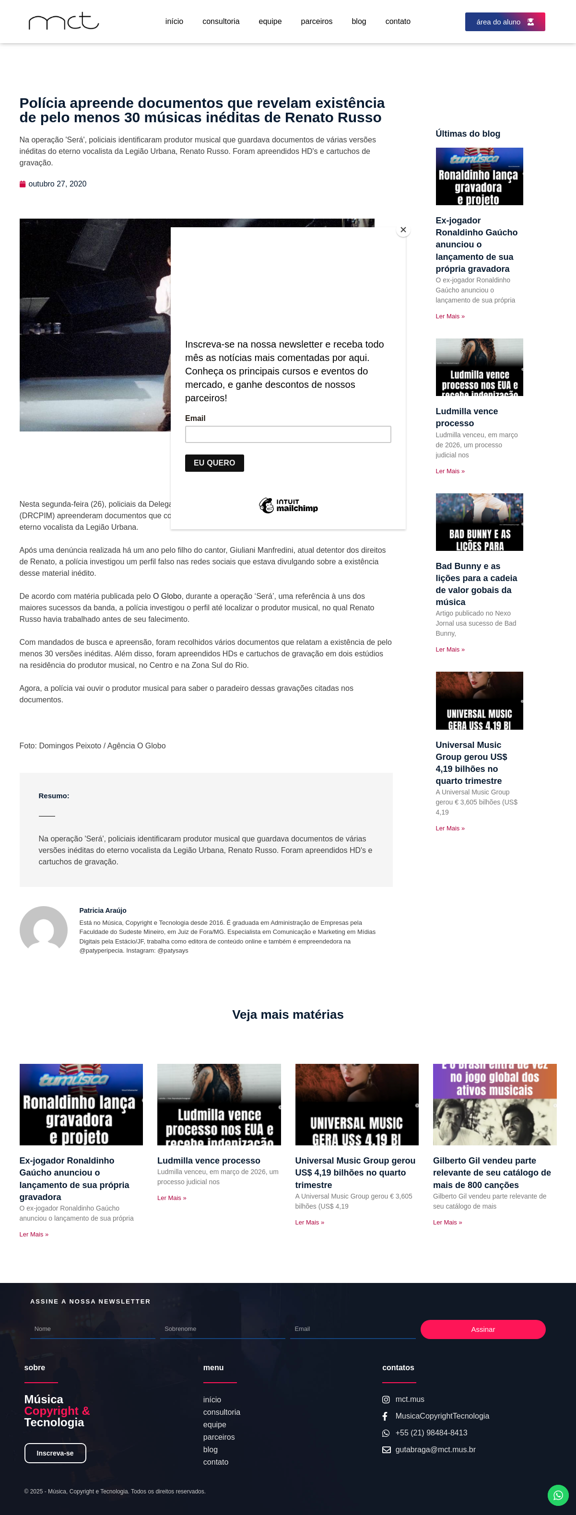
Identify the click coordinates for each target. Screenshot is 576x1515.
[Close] (403, 229)
